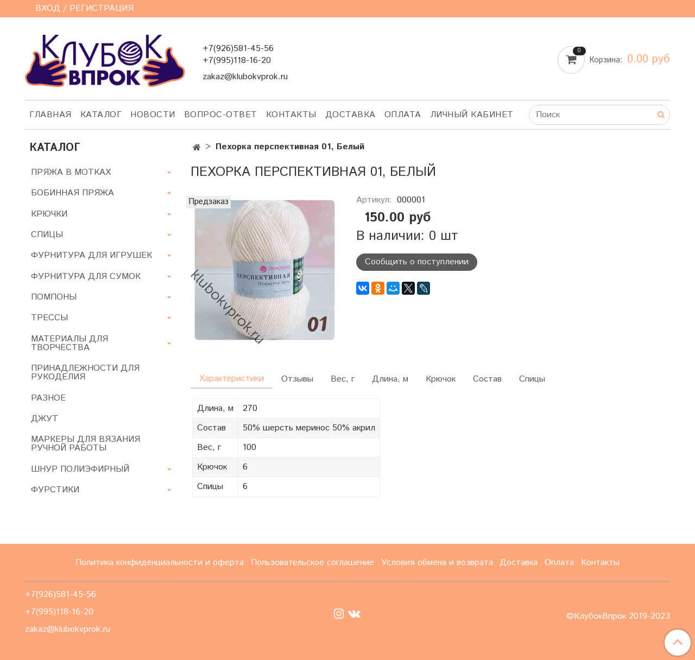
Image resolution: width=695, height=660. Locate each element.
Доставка (350, 115)
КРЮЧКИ (49, 214)
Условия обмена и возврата (437, 562)
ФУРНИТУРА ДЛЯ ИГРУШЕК (91, 255)
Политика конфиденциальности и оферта (159, 562)
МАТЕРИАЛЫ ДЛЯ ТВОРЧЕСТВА (69, 343)
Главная (50, 115)
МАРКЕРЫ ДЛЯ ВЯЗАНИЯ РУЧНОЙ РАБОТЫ (85, 443)
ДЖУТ (44, 418)
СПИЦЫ (47, 235)
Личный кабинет (472, 115)
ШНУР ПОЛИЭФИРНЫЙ (80, 469)
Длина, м (390, 379)
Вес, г (343, 379)
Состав (487, 379)
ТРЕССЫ (49, 318)
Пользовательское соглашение (312, 562)
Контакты (291, 115)
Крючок (441, 379)
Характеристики (231, 378)
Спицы (532, 379)
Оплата (402, 115)
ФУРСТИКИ (55, 490)
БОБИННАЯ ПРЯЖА (72, 193)
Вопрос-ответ (220, 115)
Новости (152, 115)
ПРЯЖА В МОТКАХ (71, 172)
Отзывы (297, 379)
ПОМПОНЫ (54, 297)
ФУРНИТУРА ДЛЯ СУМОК (86, 276)
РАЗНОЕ (48, 398)
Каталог (101, 115)
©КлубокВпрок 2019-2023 (618, 616)
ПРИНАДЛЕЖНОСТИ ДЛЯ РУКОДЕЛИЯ (85, 372)
